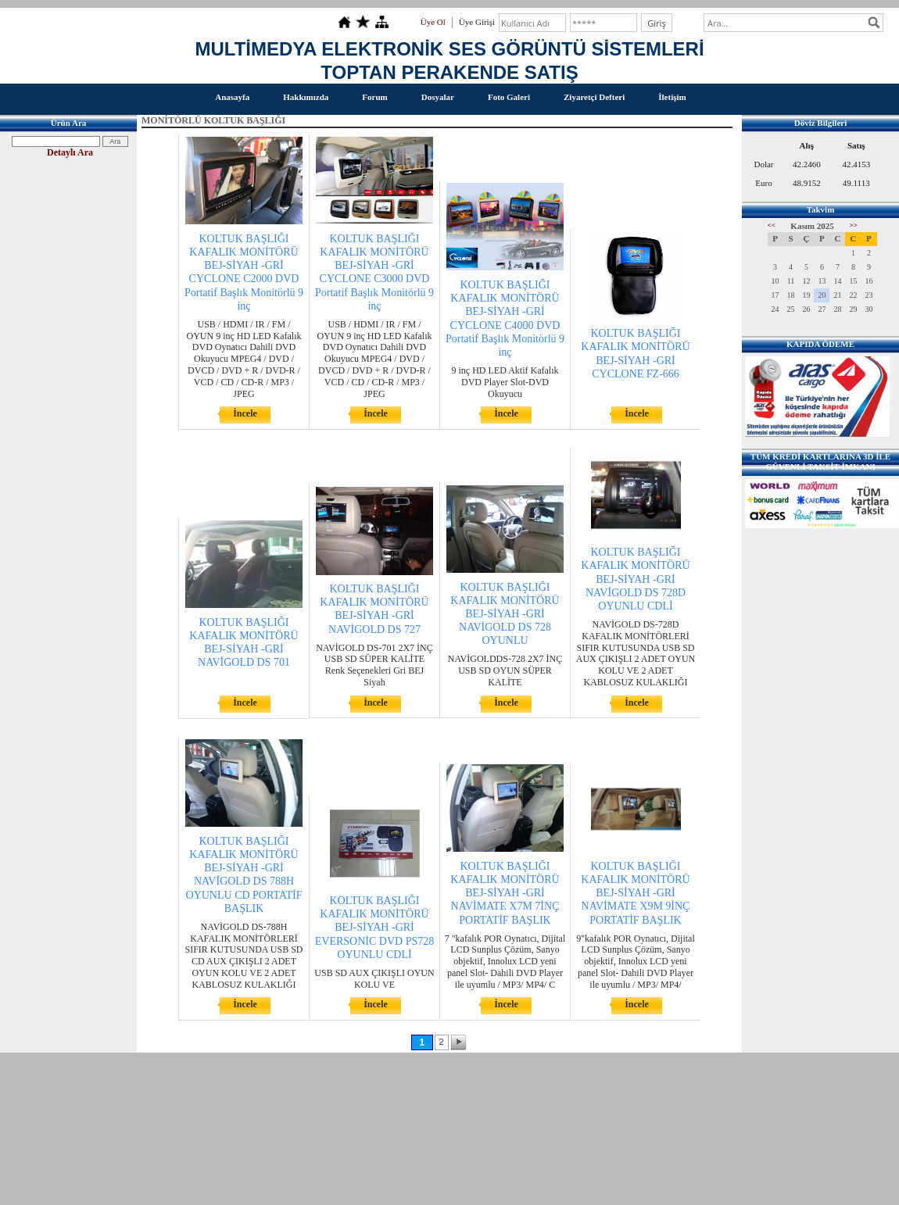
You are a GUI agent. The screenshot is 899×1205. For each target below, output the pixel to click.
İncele (245, 413)
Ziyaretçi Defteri (594, 97)
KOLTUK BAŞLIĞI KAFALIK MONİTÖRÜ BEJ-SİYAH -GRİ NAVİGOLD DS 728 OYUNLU (504, 614)
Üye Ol (433, 22)
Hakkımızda (305, 97)
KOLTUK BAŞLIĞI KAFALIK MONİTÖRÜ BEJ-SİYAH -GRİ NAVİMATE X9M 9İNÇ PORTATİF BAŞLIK (635, 893)
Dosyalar (437, 97)
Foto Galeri (509, 97)
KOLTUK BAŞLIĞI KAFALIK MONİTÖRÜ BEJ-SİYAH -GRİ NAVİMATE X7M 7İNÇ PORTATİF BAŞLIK (504, 893)
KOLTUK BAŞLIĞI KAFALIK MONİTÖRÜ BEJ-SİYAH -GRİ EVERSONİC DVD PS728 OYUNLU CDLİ (374, 927)
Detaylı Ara (70, 152)
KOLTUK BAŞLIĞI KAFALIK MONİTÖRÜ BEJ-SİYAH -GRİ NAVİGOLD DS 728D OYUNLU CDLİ (635, 579)
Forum (374, 97)
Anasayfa (232, 97)
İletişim (672, 97)
